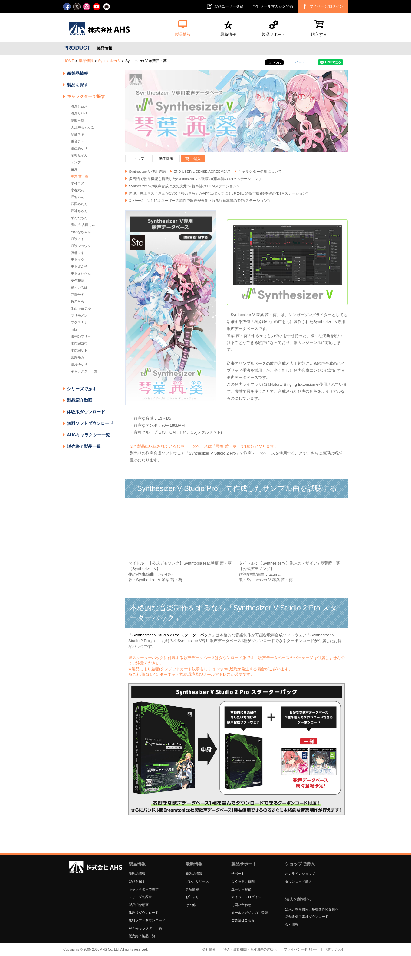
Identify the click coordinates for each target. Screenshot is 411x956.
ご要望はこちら (243, 920)
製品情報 (86, 61)
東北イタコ (79, 259)
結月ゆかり (79, 364)
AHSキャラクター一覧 (88, 434)
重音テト (77, 141)
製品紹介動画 (79, 400)
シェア (300, 61)
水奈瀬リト (79, 350)
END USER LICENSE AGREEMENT (202, 171)
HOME (68, 61)
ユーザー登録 (241, 889)
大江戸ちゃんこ (82, 127)
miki (74, 329)
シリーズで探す (140, 897)
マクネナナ (79, 322)
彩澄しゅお (79, 106)
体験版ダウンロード (86, 411)
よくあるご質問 (243, 881)
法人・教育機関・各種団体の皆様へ (250, 949)
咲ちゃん (77, 197)
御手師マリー (81, 336)
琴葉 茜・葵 (79, 176)
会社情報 (291, 924)
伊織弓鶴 (77, 120)
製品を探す (77, 84)
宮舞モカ (77, 357)
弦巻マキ (77, 253)
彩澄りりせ (79, 113)
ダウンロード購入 (298, 881)
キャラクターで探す (144, 889)
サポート (238, 873)
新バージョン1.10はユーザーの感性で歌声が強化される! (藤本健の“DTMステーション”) (199, 200)
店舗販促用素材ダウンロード (306, 916)
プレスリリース (197, 881)
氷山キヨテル (81, 308)
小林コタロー (81, 183)
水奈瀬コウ (79, 343)
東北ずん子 (79, 266)
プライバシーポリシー (300, 949)
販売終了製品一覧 (84, 446)
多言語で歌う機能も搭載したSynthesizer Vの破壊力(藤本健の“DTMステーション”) (195, 179)
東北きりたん (81, 273)
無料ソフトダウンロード (90, 423)
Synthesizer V (109, 61)
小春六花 (77, 190)
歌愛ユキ (77, 134)
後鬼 (74, 169)
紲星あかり (79, 148)
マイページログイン (246, 897)
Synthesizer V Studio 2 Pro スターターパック (172, 635)
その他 (191, 905)
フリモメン (79, 315)
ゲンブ (76, 162)
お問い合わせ (241, 905)
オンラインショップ (300, 873)
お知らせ (192, 897)
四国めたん (79, 204)
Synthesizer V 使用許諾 (147, 171)
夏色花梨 (77, 280)
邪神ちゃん (79, 211)
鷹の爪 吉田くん (83, 225)
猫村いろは (79, 287)
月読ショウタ (81, 246)
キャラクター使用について (260, 171)
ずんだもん (79, 218)
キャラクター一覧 (84, 371)
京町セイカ (79, 155)
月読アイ (77, 239)
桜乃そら (77, 301)
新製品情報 (77, 73)
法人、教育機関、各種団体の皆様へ (311, 909)
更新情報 (192, 889)
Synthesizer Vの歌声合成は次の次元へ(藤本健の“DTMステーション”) (184, 186)
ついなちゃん (81, 232)
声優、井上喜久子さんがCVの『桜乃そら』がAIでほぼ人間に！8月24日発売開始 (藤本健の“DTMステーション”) (218, 193)
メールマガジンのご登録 (249, 912)
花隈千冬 (77, 294)
